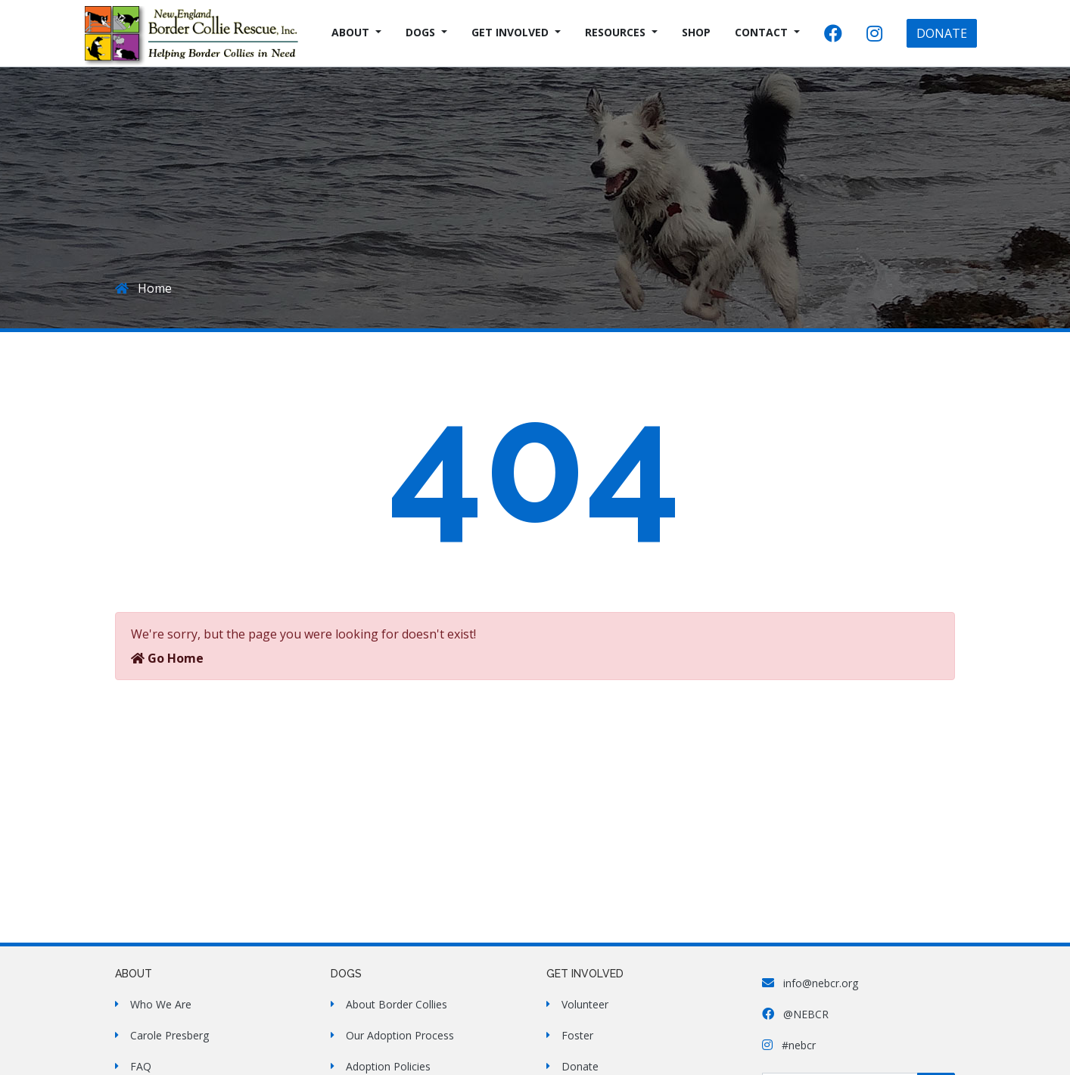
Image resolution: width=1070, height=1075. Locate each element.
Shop (696, 32)
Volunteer (584, 1004)
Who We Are (160, 1004)
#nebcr (789, 1045)
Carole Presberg (169, 1035)
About (350, 32)
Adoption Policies (388, 1066)
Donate (580, 1066)
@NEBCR (795, 1014)
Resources (615, 32)
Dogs (420, 32)
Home (143, 288)
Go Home (167, 658)
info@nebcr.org (810, 983)
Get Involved (510, 32)
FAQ (140, 1066)
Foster (577, 1035)
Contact (761, 32)
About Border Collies (396, 1004)
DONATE (941, 33)
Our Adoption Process (400, 1035)
